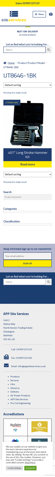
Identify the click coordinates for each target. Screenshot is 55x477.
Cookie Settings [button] (14, 468)
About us (15, 388)
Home (11, 62)
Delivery (14, 391)
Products (15, 376)
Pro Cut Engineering (20, 403)
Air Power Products (20, 395)
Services (14, 380)
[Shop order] (27, 85)
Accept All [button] (30, 468)
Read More (30, 462)
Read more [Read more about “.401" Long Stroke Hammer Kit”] (27, 164)
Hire (12, 384)
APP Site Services (19, 399)
